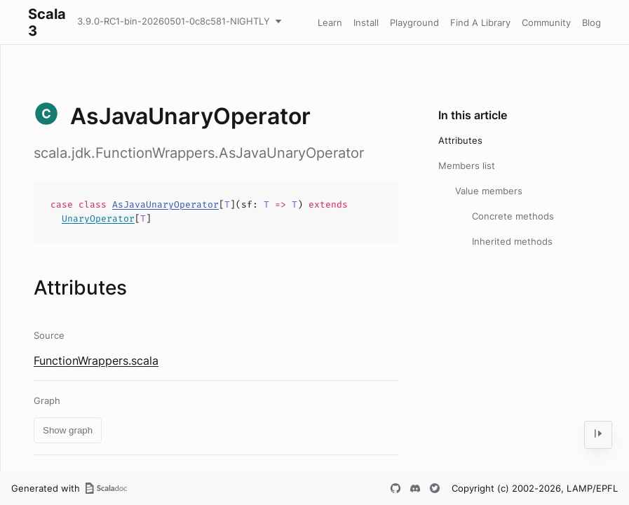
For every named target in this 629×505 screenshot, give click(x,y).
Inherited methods (512, 241)
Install (366, 22)
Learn (330, 22)
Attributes (460, 140)
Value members (488, 190)
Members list (466, 165)
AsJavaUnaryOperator (165, 204)
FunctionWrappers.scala (96, 361)
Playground (414, 22)
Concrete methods (513, 216)
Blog (591, 22)
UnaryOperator (98, 218)
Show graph (68, 430)
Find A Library (480, 22)
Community (546, 22)
